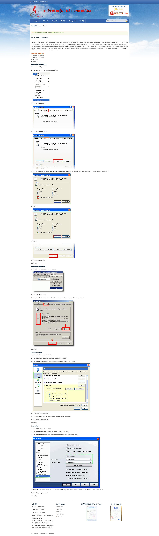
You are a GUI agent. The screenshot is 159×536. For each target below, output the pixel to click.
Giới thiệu (59, 509)
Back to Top (34, 263)
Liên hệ (59, 516)
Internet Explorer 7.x (38, 55)
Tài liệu (59, 511)
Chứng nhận (60, 514)
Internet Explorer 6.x (38, 57)
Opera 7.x (35, 61)
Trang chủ (34, 26)
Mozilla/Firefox (36, 59)
